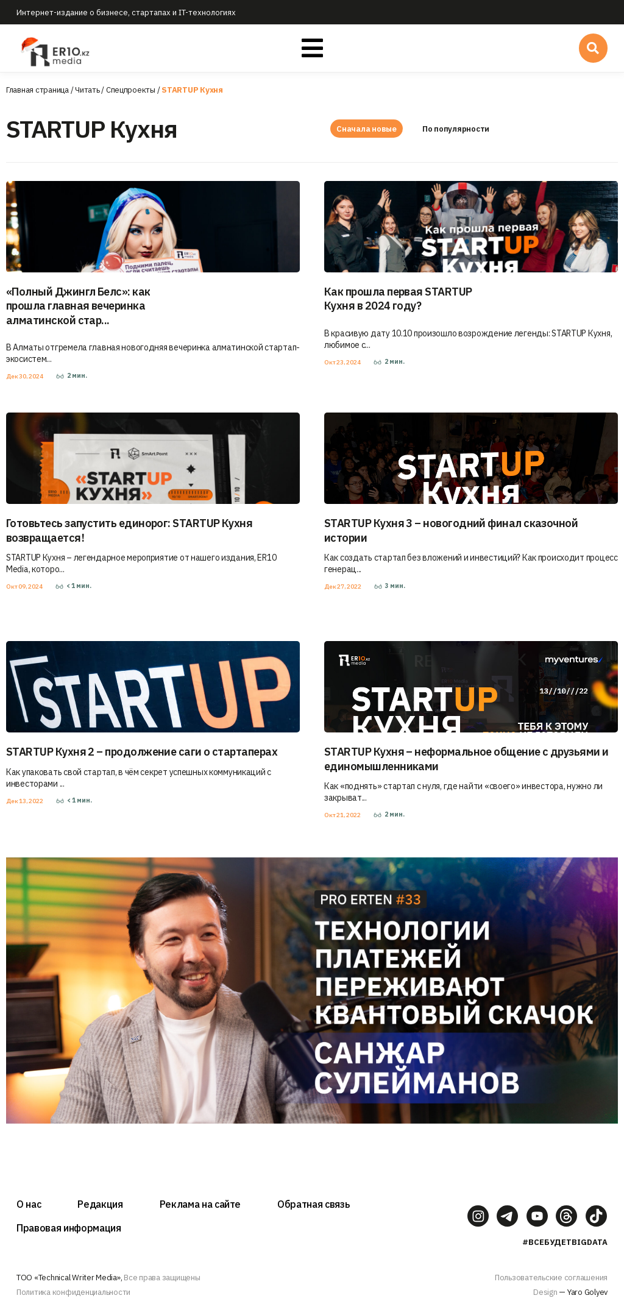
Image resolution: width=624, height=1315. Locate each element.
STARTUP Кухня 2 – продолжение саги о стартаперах (141, 752)
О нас (28, 1204)
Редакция (99, 1204)
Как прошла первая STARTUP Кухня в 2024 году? (398, 299)
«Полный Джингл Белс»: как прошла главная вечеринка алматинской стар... (78, 306)
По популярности (457, 129)
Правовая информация (68, 1228)
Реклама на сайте (200, 1204)
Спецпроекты (130, 90)
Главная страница (37, 90)
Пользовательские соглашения (551, 1277)
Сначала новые (366, 129)
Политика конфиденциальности (73, 1292)
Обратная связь (313, 1204)
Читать (87, 90)
